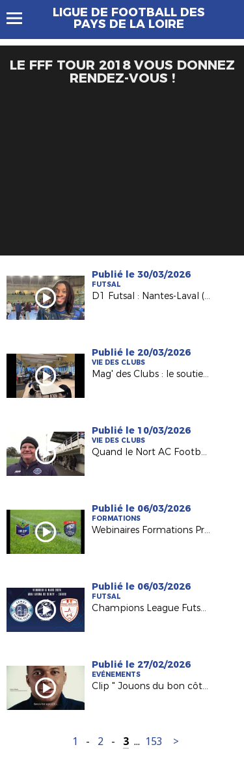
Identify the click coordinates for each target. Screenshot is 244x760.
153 (154, 741)
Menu (20, 18)
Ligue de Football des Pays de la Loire (129, 18)
